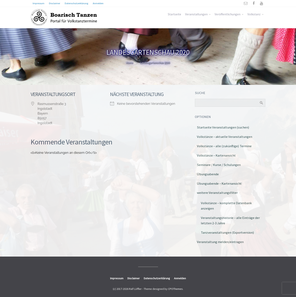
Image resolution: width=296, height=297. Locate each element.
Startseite (174, 14)
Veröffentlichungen (227, 14)
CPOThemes (175, 289)
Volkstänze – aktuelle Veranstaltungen (224, 136)
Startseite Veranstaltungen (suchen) (223, 127)
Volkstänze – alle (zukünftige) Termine (224, 146)
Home (129, 63)
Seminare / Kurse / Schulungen (219, 165)
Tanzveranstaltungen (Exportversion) (227, 232)
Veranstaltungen (196, 14)
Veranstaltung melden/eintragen (220, 242)
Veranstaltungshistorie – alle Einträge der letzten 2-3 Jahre (230, 220)
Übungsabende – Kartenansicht (219, 183)
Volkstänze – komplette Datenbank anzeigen (226, 206)
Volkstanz (254, 14)
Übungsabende (208, 174)
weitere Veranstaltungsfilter (217, 192)
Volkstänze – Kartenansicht (216, 155)
